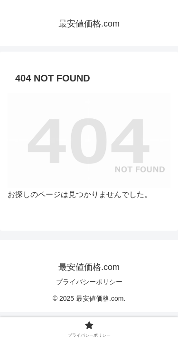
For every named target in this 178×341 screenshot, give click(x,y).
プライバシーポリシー (89, 282)
